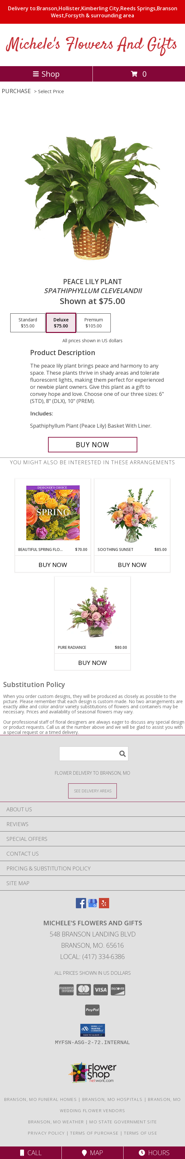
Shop (46, 73)
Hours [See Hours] (154, 1152)
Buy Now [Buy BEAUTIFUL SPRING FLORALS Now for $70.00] (52, 565)
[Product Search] (93, 753)
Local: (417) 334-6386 (92, 956)
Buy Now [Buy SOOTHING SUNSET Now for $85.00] (132, 565)
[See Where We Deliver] (92, 791)
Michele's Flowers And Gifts (92, 44)
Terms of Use (140, 1133)
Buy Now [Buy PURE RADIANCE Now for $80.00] (92, 662)
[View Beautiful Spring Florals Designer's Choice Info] (53, 512)
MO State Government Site (123, 1122)
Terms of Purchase (94, 1133)
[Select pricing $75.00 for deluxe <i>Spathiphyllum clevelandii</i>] (61, 323)
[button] (92, 1030)
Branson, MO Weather (56, 1122)
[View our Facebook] (81, 906)
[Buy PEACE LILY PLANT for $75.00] (92, 444)
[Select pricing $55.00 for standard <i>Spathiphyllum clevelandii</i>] (28, 323)
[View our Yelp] (104, 906)
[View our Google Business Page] (92, 906)
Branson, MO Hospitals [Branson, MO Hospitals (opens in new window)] (112, 1099)
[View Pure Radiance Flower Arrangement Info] (92, 611)
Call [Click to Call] (31, 1152)
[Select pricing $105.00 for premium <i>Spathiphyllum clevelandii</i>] (93, 323)
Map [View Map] (92, 1152)
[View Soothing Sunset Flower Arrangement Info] (132, 512)
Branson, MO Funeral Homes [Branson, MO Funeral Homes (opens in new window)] (40, 1099)
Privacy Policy (46, 1133)
